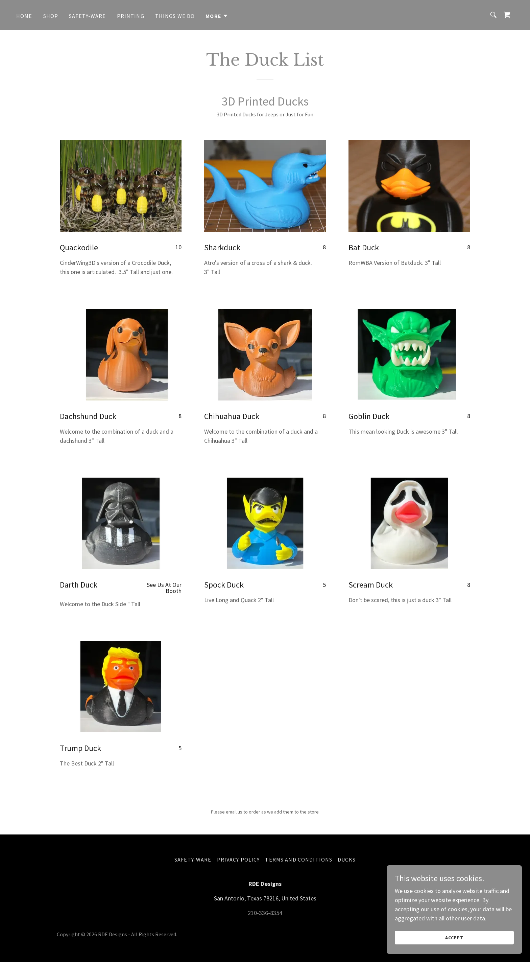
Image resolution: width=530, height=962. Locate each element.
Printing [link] (130, 16)
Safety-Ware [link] (87, 16)
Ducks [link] (347, 859)
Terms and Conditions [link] (298, 859)
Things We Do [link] (175, 16)
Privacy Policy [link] (238, 859)
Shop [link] (50, 16)
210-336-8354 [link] (265, 913)
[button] (217, 16)
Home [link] (24, 16)
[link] (507, 15)
